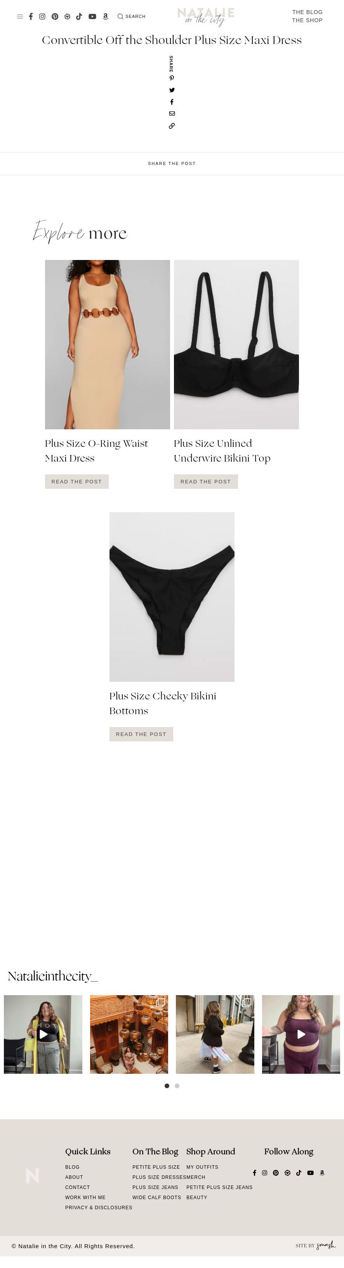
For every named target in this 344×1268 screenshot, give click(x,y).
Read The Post (77, 482)
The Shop (307, 20)
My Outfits (202, 1167)
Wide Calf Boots (156, 1197)
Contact (77, 1187)
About (74, 1177)
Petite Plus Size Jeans (219, 1187)
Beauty (196, 1197)
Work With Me (85, 1197)
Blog (72, 1167)
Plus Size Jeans (155, 1187)
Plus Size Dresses (159, 1177)
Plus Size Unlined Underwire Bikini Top (222, 452)
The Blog (307, 12)
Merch (195, 1177)
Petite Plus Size (156, 1167)
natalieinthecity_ (52, 977)
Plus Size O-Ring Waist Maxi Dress (96, 452)
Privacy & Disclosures (98, 1207)
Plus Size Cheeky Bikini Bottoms (163, 704)
